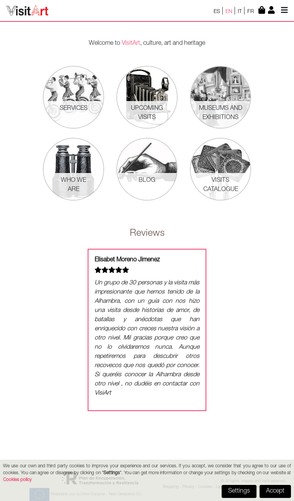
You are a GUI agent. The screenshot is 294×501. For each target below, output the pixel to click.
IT (240, 12)
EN (229, 12)
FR (251, 12)
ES (218, 12)
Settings (239, 491)
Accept (275, 491)
